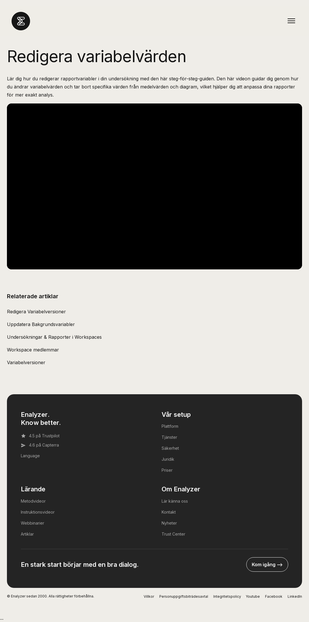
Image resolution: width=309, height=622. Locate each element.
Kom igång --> (267, 564)
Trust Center (173, 534)
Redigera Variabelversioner (36, 311)
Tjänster (169, 437)
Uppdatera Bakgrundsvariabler (41, 324)
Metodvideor (33, 501)
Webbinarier (32, 523)
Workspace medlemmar (33, 350)
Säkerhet (170, 448)
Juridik (168, 459)
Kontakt (169, 512)
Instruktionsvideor (38, 512)
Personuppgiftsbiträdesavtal (183, 596)
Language (30, 455)
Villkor (149, 596)
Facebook (273, 596)
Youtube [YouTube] (253, 596)
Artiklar (27, 534)
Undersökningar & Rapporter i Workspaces (54, 337)
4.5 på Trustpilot (40, 435)
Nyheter (169, 523)
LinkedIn (295, 596)
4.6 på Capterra (40, 445)
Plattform (170, 426)
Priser (167, 470)
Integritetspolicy (227, 596)
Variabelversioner (26, 362)
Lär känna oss (175, 501)
